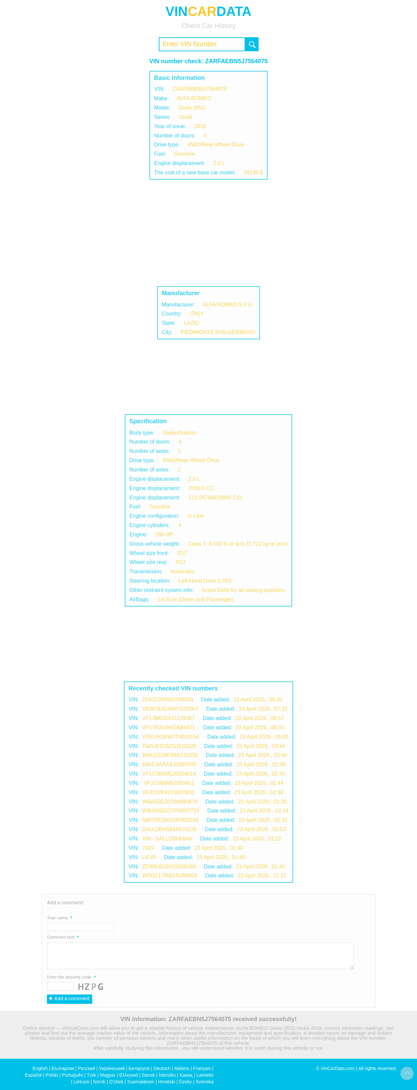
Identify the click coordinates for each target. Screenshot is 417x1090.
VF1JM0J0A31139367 (168, 718)
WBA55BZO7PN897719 (170, 811)
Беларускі (138, 1068)
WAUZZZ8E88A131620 (170, 755)
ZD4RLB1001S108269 (169, 866)
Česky (185, 1081)
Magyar (107, 1075)
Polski (52, 1075)
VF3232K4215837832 (168, 792)
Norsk (99, 1081)
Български (63, 1068)
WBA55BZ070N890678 (169, 802)
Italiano (181, 1068)
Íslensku (167, 1075)
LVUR (149, 857)
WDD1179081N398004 (169, 875)
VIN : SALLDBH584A (167, 838)
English (40, 1068)
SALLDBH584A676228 (169, 829)
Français (202, 1068)
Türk (91, 1075)
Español (33, 1075)
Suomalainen (140, 1081)
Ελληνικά (128, 1075)
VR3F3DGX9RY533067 (170, 709)
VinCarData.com (338, 1068)
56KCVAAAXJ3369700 (169, 764)
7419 (148, 848)
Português (72, 1075)
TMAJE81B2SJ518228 (169, 746)
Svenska (205, 1081)
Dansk (148, 1075)
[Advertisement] (208, 232)
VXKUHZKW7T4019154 (170, 737)
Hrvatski (166, 1081)
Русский (86, 1068)
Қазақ (186, 1075)
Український (112, 1068)
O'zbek (116, 1081)
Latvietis (204, 1075)
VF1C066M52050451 (168, 783)
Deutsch (161, 1068)
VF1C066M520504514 (169, 774)
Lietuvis (81, 1081)
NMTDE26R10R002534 (170, 820)
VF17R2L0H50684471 (168, 727)
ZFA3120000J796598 (167, 699)
